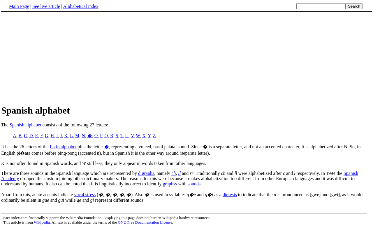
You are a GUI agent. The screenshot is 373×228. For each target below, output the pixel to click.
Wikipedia (42, 222)
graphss (170, 183)
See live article (46, 6)
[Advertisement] (50, 58)
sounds (194, 183)
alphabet (33, 124)
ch (173, 173)
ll (179, 173)
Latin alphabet (63, 146)
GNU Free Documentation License (145, 222)
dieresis (230, 194)
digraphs (146, 173)
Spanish (17, 124)
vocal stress (85, 194)
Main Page (19, 6)
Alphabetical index (80, 6)
